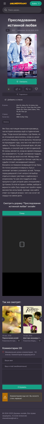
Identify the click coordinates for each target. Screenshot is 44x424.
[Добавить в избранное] (36, 89)
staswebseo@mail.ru (10, 418)
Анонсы (6, 122)
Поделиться (23, 94)
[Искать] (5, 10)
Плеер (22, 213)
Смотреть (23, 82)
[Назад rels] (2, 319)
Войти (34, 4)
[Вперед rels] (41, 319)
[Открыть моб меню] (4, 3)
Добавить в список (15, 100)
